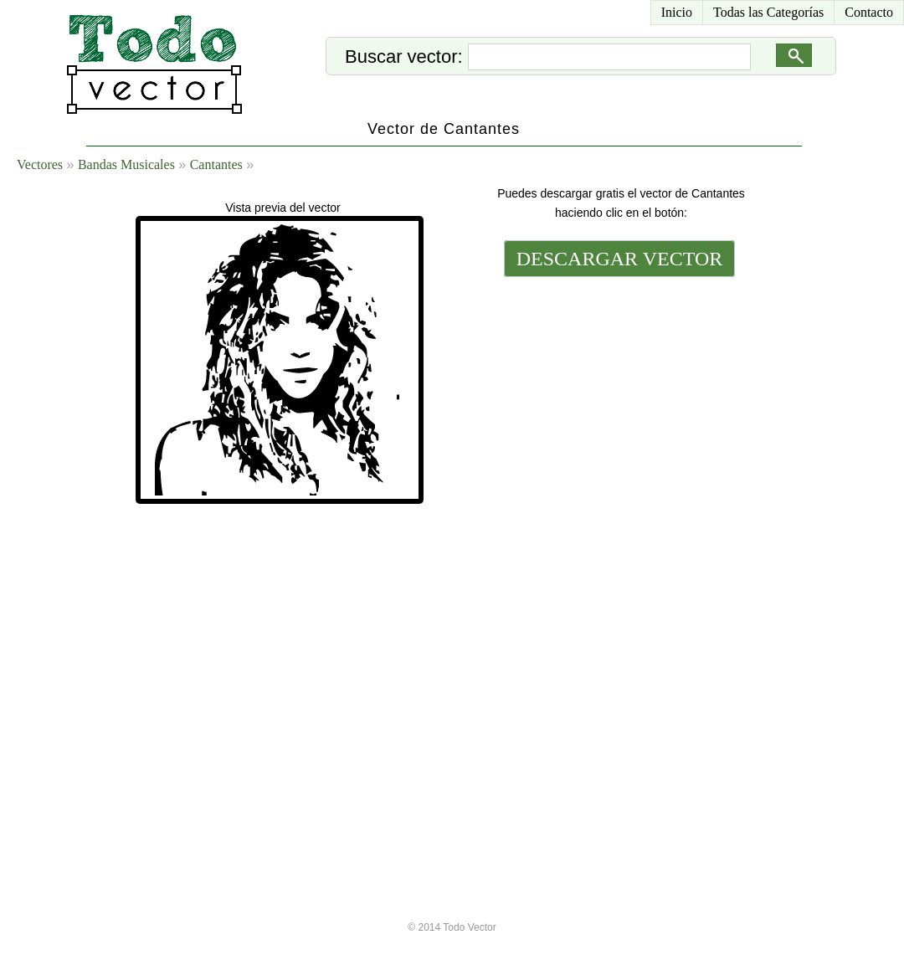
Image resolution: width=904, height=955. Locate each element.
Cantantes (216, 164)
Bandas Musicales (126, 164)
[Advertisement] (617, 541)
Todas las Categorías (768, 12)
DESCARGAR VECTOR (619, 259)
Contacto (869, 12)
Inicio (676, 12)
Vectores (40, 164)
